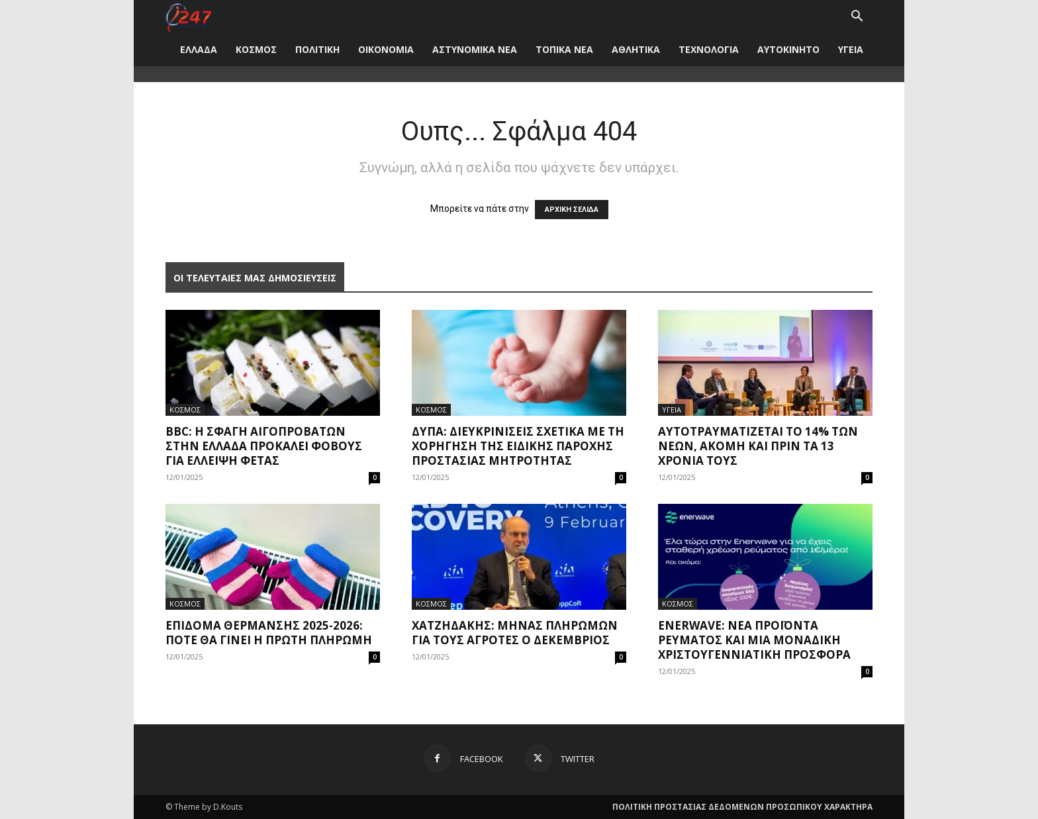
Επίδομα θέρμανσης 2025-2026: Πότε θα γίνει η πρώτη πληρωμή (268, 633)
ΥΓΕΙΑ (850, 49)
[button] (857, 17)
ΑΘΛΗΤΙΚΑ (636, 49)
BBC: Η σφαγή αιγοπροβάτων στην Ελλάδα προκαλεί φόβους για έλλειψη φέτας (263, 446)
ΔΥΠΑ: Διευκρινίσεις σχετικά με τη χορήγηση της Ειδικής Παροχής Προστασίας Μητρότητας (518, 446)
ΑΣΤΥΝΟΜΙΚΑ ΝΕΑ (474, 49)
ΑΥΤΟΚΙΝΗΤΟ (788, 49)
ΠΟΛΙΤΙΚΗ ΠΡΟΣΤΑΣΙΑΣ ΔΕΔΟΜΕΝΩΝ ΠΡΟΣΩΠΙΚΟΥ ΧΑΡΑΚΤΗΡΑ (742, 806)
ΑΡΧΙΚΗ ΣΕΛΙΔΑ (571, 209)
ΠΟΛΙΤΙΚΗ (317, 49)
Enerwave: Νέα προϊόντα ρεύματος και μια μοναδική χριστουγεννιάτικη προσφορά (754, 640)
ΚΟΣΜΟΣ (256, 49)
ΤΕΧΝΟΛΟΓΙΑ (709, 49)
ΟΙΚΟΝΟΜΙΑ (386, 49)
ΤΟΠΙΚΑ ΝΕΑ (564, 49)
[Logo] (188, 16)
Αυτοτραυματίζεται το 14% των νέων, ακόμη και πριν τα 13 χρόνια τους (758, 446)
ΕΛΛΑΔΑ (198, 49)
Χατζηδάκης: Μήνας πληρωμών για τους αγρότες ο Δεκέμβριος (515, 633)
